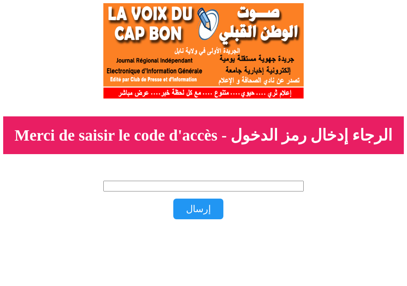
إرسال (198, 208)
